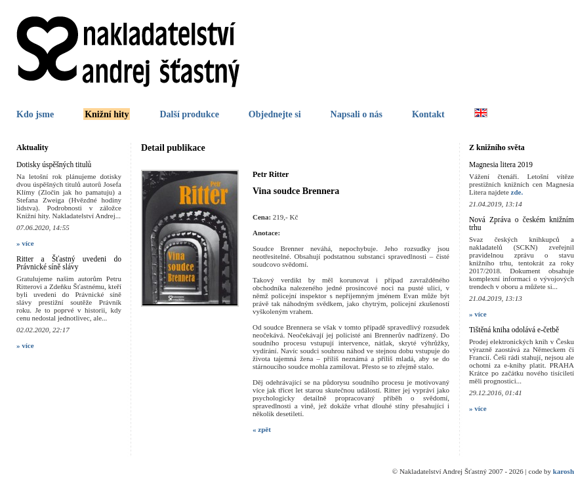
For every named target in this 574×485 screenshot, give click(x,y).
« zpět (262, 429)
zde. (517, 192)
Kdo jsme (35, 114)
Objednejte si (275, 114)
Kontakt (428, 114)
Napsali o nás (356, 114)
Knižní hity (107, 114)
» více (25, 243)
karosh (563, 471)
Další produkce (188, 114)
